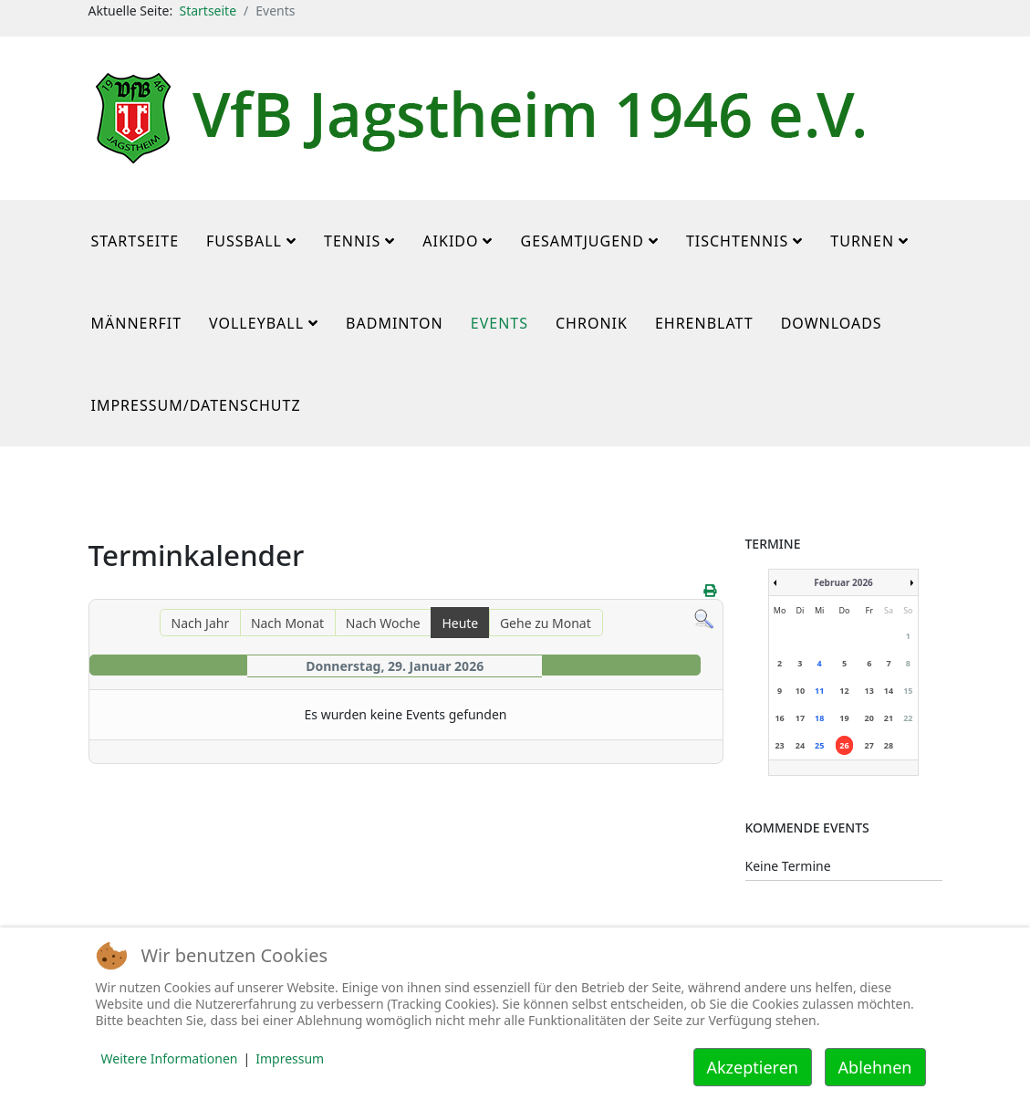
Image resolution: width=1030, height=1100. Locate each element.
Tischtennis (737, 241)
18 (819, 718)
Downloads (831, 323)
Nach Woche (383, 623)
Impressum (289, 1058)
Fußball (244, 241)
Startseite (207, 10)
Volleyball (256, 323)
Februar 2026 (843, 582)
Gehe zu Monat (545, 623)
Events (499, 323)
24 (800, 745)
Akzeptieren (752, 1067)
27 (869, 745)
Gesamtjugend (581, 241)
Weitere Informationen (169, 1058)
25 (819, 745)
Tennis (352, 241)
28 (888, 745)
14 (888, 691)
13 (869, 691)
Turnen (862, 241)
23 (779, 745)
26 (843, 745)
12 (843, 691)
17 (800, 718)
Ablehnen (875, 1067)
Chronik (592, 323)
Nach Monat (287, 623)
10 (800, 691)
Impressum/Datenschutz (196, 405)
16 (779, 718)
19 (843, 718)
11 (819, 691)
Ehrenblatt (704, 323)
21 (888, 718)
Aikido (450, 241)
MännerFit (136, 323)
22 (907, 718)
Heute (460, 623)
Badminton (394, 323)
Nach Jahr (201, 623)
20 (869, 718)
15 (907, 691)
